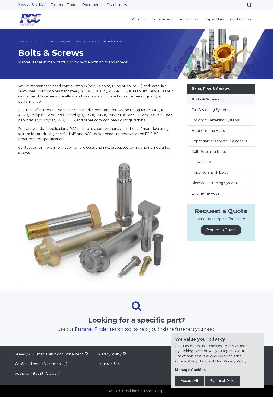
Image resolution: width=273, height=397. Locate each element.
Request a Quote (221, 230)
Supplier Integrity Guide (36, 373)
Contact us (27, 147)
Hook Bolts (201, 162)
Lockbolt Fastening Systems (216, 120)
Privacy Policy (110, 354)
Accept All (189, 381)
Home (23, 41)
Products (188, 19)
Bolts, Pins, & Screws (87, 41)
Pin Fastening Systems (211, 110)
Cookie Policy (186, 361)
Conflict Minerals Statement (38, 364)
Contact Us (239, 19)
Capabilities (214, 19)
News (23, 5)
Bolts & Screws (205, 99)
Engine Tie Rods (205, 193)
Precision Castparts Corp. (143, 391)
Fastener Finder (64, 5)
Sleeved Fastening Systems (215, 183)
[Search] (251, 5)
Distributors (117, 5)
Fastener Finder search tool (103, 329)
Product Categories (59, 41)
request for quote (229, 219)
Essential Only (222, 381)
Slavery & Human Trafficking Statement (49, 354)
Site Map (39, 5)
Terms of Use (109, 364)
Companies (161, 19)
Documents (92, 5)
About (137, 19)
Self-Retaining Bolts (209, 152)
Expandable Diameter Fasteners (219, 141)
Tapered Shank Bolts (210, 172)
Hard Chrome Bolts (208, 131)
